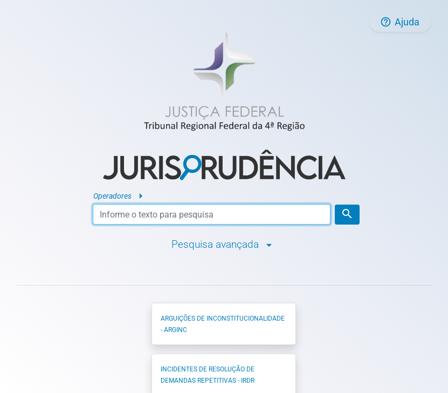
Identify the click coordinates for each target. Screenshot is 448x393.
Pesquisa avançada (224, 244)
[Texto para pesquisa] (211, 214)
